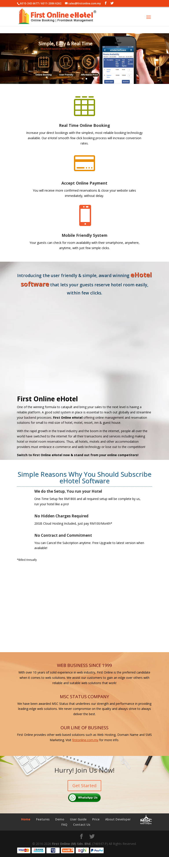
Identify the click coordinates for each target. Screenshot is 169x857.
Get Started (84, 786)
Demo (59, 819)
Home (25, 819)
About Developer (118, 819)
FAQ (64, 824)
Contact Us (81, 824)
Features (43, 819)
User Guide (78, 819)
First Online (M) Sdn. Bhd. (71, 844)
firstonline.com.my (85, 740)
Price (95, 819)
